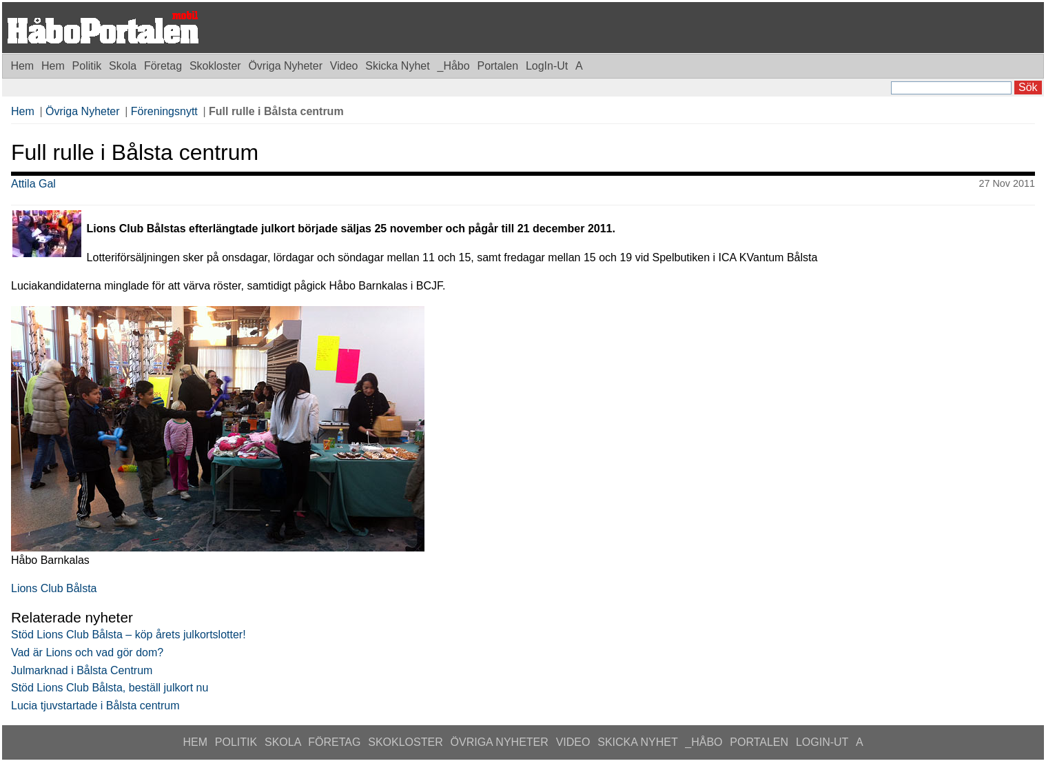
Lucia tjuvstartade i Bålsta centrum (95, 705)
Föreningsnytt (164, 111)
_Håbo (455, 66)
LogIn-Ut (548, 66)
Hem (22, 66)
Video (345, 66)
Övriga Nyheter (286, 66)
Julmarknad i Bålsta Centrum (81, 670)
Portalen (499, 66)
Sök (1028, 87)
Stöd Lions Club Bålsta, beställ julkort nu (109, 687)
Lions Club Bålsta (54, 588)
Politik (88, 66)
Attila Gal (33, 184)
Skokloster (216, 66)
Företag (164, 66)
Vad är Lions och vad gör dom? (87, 652)
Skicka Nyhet (399, 66)
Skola (124, 66)
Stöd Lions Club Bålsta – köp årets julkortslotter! (128, 634)
